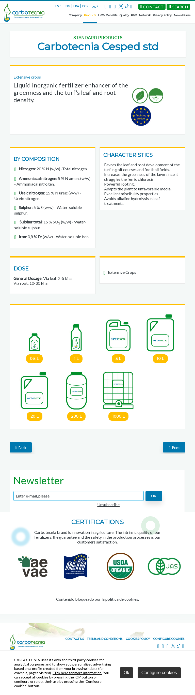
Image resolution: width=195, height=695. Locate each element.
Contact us (74, 639)
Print (174, 447)
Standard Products (97, 37)
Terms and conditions (104, 639)
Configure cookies (168, 639)
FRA (76, 6)
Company (75, 15)
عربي (95, 6)
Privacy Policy (162, 15)
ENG (67, 6)
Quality (124, 15)
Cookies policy (138, 639)
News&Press (182, 15)
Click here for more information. (77, 673)
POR (85, 6)
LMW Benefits (107, 15)
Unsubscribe (108, 504)
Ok (126, 672)
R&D (134, 15)
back (20, 447)
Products (90, 15)
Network (145, 15)
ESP (57, 6)
